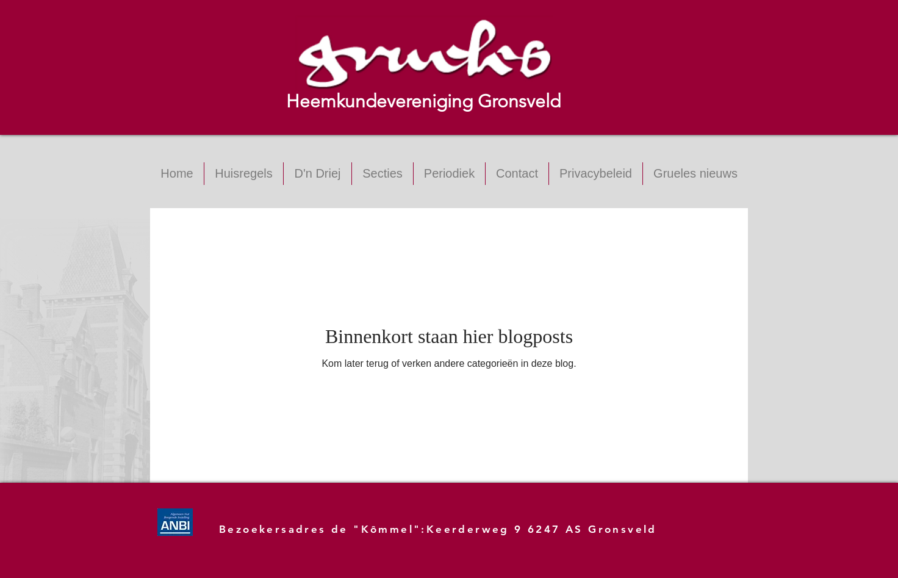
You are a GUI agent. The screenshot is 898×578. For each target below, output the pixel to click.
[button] (382, 173)
